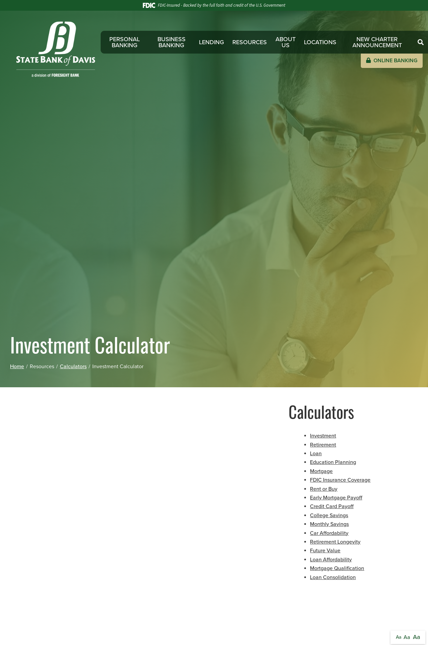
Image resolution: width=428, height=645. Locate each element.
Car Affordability (329, 533)
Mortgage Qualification (337, 568)
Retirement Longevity (335, 542)
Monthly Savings (329, 524)
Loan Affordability (331, 559)
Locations (320, 42)
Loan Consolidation (333, 577)
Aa (398, 637)
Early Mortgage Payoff (336, 497)
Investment (323, 435)
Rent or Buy (323, 489)
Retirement (323, 444)
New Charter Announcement (377, 42)
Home (17, 366)
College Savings (329, 515)
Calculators (73, 366)
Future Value (325, 550)
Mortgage (321, 471)
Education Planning (333, 462)
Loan (316, 453)
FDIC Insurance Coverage (340, 480)
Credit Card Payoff (331, 506)
